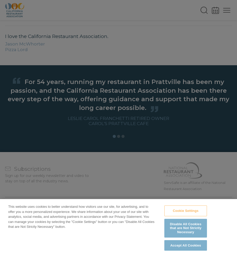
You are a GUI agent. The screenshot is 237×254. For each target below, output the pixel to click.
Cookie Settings (185, 214)
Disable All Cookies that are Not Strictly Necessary (186, 231)
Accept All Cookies (185, 248)
